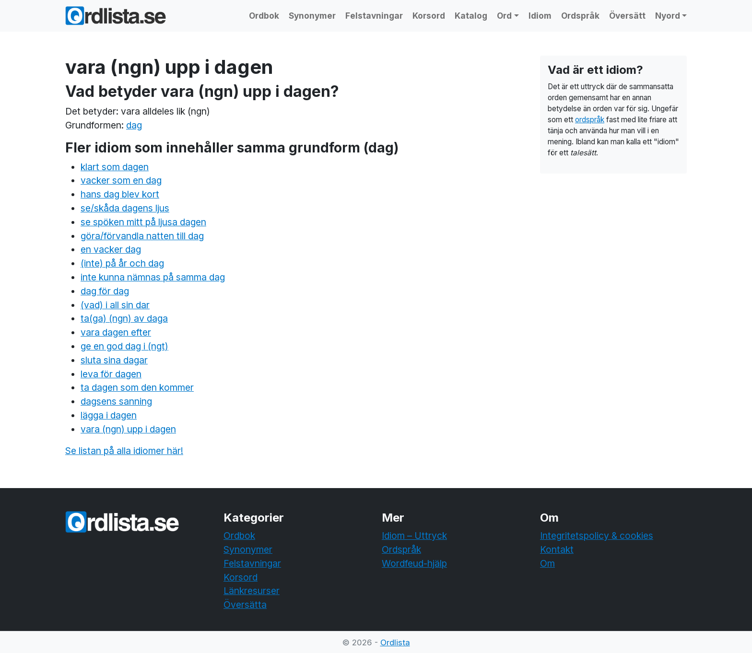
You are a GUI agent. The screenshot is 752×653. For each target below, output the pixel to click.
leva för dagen (111, 374)
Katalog (471, 16)
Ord (504, 16)
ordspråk (589, 119)
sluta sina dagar (114, 360)
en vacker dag (111, 249)
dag (134, 125)
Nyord (667, 16)
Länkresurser (251, 590)
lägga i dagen (109, 415)
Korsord (428, 16)
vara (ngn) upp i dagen (128, 429)
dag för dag (105, 291)
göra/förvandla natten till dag (142, 236)
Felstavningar (374, 16)
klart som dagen (115, 167)
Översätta (245, 604)
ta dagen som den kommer (137, 387)
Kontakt (557, 549)
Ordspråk (580, 16)
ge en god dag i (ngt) (124, 346)
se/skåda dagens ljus (125, 208)
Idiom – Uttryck (414, 535)
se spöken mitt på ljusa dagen (143, 222)
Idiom (540, 16)
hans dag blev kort (120, 194)
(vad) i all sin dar (115, 305)
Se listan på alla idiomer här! (124, 450)
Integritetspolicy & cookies (596, 535)
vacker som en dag (121, 180)
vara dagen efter (116, 332)
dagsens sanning (116, 401)
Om (547, 563)
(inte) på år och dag (122, 263)
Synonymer (312, 16)
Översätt (627, 16)
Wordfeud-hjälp (414, 563)
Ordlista (395, 642)
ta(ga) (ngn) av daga (124, 318)
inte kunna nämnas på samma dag (153, 277)
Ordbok (264, 16)
